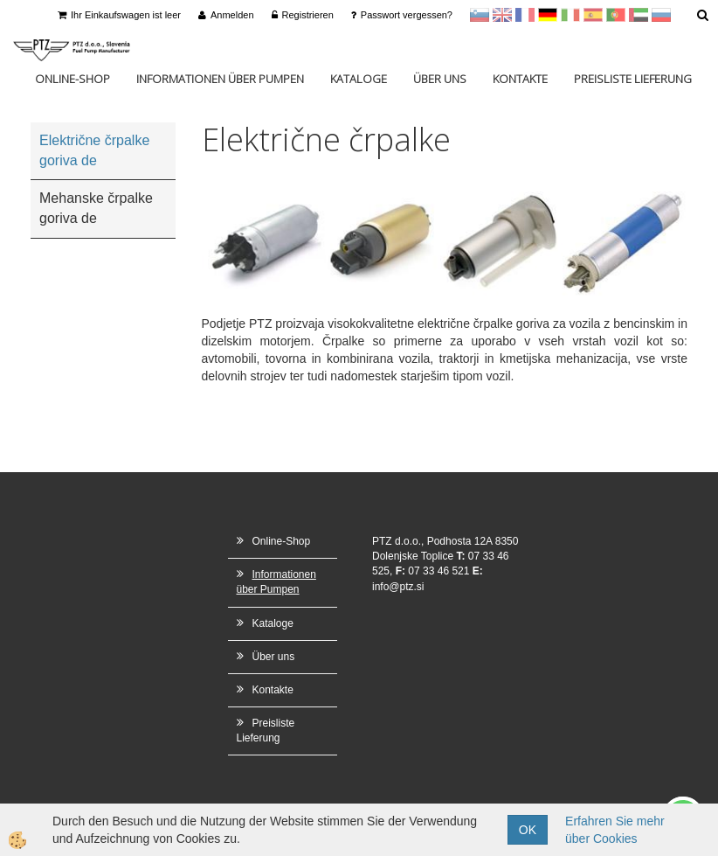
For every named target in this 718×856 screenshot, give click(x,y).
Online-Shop (72, 79)
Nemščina (547, 15)
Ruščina (661, 15)
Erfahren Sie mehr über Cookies (615, 830)
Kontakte (520, 79)
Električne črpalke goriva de (94, 150)
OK (527, 830)
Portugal (615, 15)
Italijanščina (570, 15)
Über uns (439, 79)
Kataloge (358, 79)
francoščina (525, 15)
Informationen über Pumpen (220, 79)
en (502, 15)
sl (479, 15)
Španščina (593, 15)
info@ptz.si (398, 587)
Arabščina (638, 15)
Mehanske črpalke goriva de (96, 208)
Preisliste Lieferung (633, 79)
